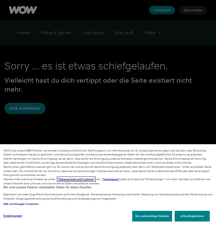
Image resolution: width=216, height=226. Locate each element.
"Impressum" (111, 179)
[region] (108, 185)
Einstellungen (12, 216)
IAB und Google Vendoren (21, 204)
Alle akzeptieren (192, 216)
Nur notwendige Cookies (152, 216)
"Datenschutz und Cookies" (76, 179)
